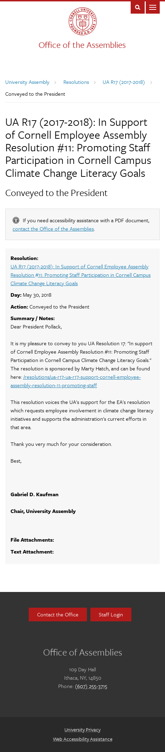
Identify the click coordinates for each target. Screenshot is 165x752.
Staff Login (111, 614)
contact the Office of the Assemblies (53, 228)
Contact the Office (57, 614)
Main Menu (153, 7)
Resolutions (76, 82)
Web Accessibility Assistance (82, 739)
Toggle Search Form (138, 7)
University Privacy (82, 729)
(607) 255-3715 (91, 686)
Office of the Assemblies (82, 44)
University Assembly (27, 82)
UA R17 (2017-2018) (124, 82)
